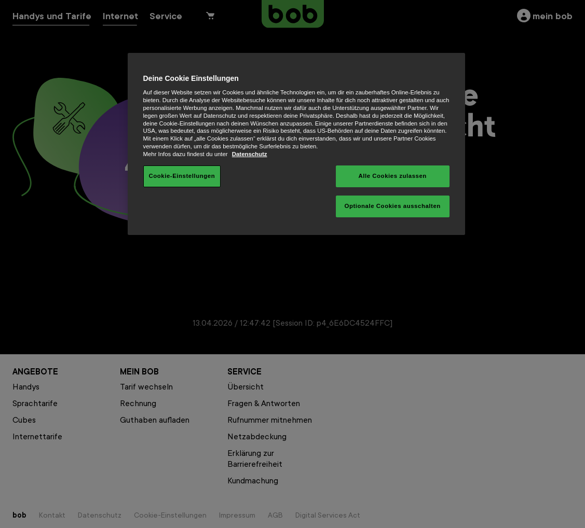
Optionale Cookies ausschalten (393, 206)
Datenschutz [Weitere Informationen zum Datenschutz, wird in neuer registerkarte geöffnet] (249, 154)
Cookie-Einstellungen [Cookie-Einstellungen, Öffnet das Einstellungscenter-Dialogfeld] (182, 176)
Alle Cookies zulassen (392, 176)
